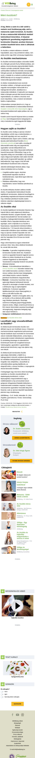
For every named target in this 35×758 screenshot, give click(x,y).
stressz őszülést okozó (10, 268)
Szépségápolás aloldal (17, 10)
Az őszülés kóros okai (14, 318)
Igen (6, 694)
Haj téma (24, 407)
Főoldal (3, 10)
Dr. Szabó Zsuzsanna (21, 429)
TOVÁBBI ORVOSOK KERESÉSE (21, 460)
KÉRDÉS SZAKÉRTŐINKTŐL (22, 438)
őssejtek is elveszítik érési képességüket (14, 109)
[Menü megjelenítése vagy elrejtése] (32, 4)
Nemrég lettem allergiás (12, 697)
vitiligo (4, 119)
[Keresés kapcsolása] (28, 4)
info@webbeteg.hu (19, 749)
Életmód (8, 10)
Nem (6, 691)
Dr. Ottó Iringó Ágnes (21, 451)
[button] (12, 715)
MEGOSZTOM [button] (17, 412)
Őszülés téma (9, 407)
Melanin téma (17, 407)
